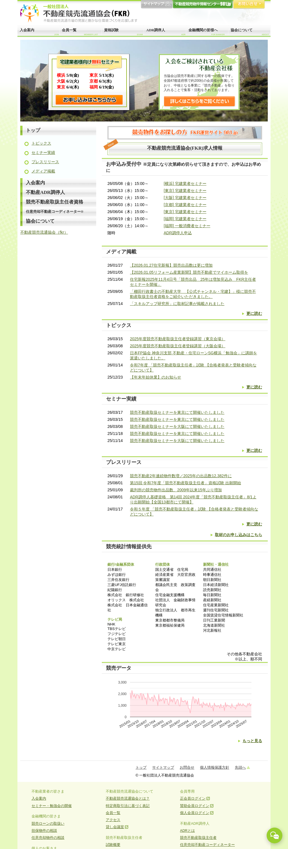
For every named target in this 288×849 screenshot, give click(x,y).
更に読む (254, 313)
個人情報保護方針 (214, 767)
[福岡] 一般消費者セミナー (187, 226)
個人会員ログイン (194, 813)
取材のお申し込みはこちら (238, 534)
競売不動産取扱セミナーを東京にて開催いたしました (177, 412)
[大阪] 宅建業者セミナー (185, 197)
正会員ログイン (193, 799)
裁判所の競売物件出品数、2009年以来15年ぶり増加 (176, 490)
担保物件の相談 (44, 831)
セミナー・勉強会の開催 (52, 806)
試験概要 (113, 845)
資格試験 (123, 32)
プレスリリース (45, 162)
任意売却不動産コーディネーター (207, 845)
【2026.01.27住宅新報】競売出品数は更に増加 (171, 265)
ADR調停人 (166, 32)
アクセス (113, 820)
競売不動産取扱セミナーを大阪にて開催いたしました (177, 426)
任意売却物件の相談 (48, 838)
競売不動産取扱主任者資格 (54, 202)
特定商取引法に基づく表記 (128, 806)
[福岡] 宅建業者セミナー (185, 218)
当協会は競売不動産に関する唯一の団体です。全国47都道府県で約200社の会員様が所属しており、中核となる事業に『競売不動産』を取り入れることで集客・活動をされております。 (199, 83)
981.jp (203, 4)
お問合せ (249, 4)
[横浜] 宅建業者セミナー (185, 183)
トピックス (41, 143)
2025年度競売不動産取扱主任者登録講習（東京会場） (177, 339)
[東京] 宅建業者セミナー (185, 190)
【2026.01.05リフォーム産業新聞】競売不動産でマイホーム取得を (189, 272)
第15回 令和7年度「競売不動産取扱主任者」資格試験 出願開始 (185, 483)
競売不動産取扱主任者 (198, 838)
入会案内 (39, 32)
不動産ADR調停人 (45, 192)
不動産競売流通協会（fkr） (44, 232)
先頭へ (240, 767)
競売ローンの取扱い (48, 824)
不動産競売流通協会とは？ (128, 799)
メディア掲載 (43, 171)
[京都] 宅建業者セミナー (185, 204)
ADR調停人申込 (178, 233)
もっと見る (252, 741)
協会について (250, 32)
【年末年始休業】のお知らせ (155, 377)
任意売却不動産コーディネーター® (55, 211)
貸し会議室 (115, 827)
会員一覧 (80, 32)
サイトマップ (157, 4)
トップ (33, 130)
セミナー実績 (43, 152)
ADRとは (187, 831)
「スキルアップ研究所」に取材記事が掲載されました (177, 303)
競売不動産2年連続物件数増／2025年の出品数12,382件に (181, 476)
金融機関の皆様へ (206, 32)
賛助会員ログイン (194, 806)
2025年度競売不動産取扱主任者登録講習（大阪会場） (177, 346)
